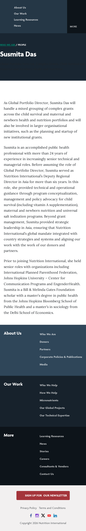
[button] (76, 26)
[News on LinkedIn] (55, 515)
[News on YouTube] (49, 515)
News (17, 25)
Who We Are (7, 44)
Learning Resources (26, 19)
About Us (20, 7)
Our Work (20, 13)
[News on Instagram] (37, 515)
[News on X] (43, 515)
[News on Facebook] (31, 515)
